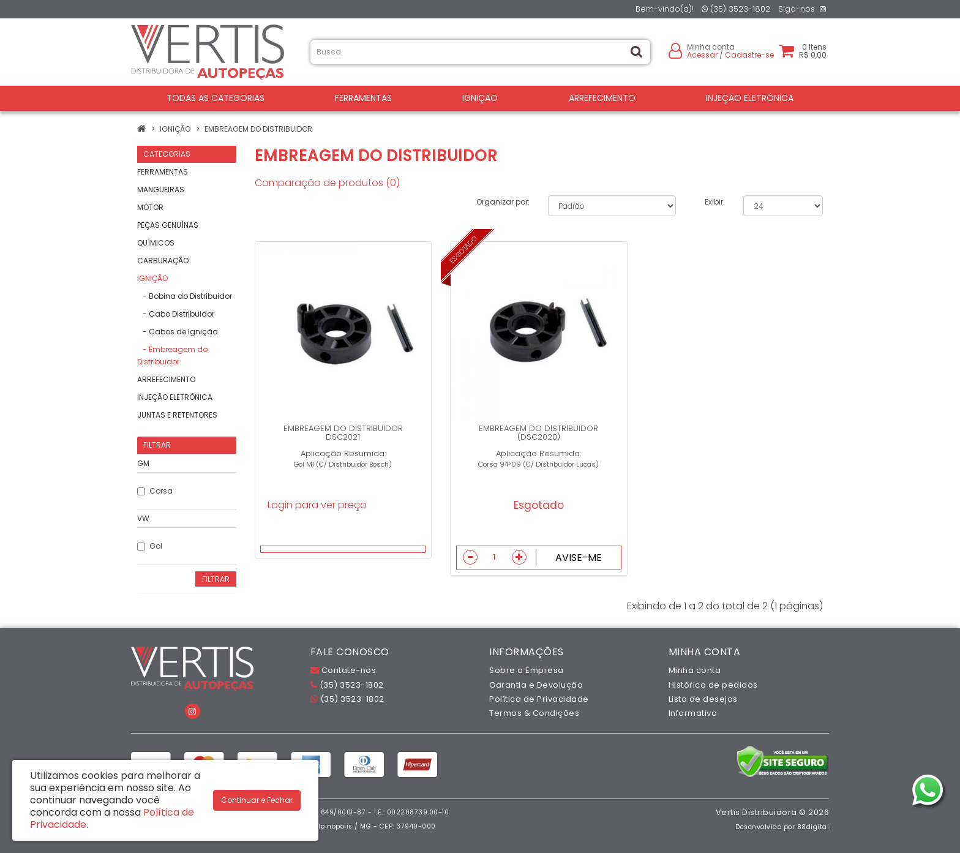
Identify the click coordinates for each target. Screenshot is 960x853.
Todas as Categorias (215, 98)
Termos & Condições (534, 713)
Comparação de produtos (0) (327, 183)
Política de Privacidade (539, 699)
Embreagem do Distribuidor (258, 129)
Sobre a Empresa (526, 670)
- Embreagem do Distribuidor (172, 355)
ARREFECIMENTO (602, 98)
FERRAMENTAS (363, 98)
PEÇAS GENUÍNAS (167, 225)
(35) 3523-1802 (736, 9)
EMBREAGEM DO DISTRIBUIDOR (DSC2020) (538, 433)
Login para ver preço (317, 505)
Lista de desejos (703, 699)
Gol (149, 546)
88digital (813, 827)
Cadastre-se (749, 55)
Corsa (155, 491)
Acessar (702, 55)
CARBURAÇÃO (163, 260)
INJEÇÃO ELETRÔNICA (749, 98)
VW (143, 518)
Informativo (693, 713)
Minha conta (695, 670)
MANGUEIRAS (160, 189)
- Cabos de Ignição (177, 331)
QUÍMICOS (155, 243)
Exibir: (715, 202)
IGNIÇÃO (480, 98)
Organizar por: (503, 202)
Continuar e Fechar (257, 800)
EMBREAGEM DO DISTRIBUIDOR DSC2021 (343, 433)
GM (143, 463)
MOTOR (150, 207)
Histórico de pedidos (713, 685)
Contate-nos (343, 670)
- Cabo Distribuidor (175, 314)
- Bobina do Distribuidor (184, 296)
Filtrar (216, 579)
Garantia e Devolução (536, 685)
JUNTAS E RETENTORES (177, 415)
